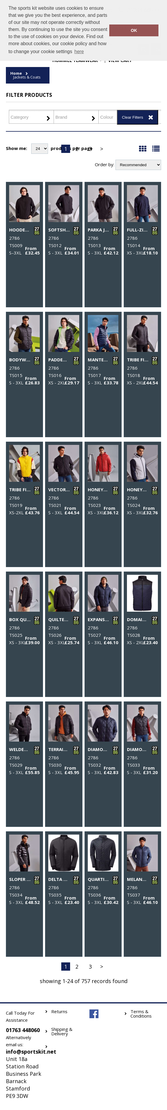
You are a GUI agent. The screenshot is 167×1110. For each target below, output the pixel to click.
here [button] (79, 51)
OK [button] (134, 30)
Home (16, 73)
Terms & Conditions (141, 1013)
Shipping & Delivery (61, 1031)
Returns (59, 1011)
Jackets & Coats (27, 77)
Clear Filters (132, 117)
